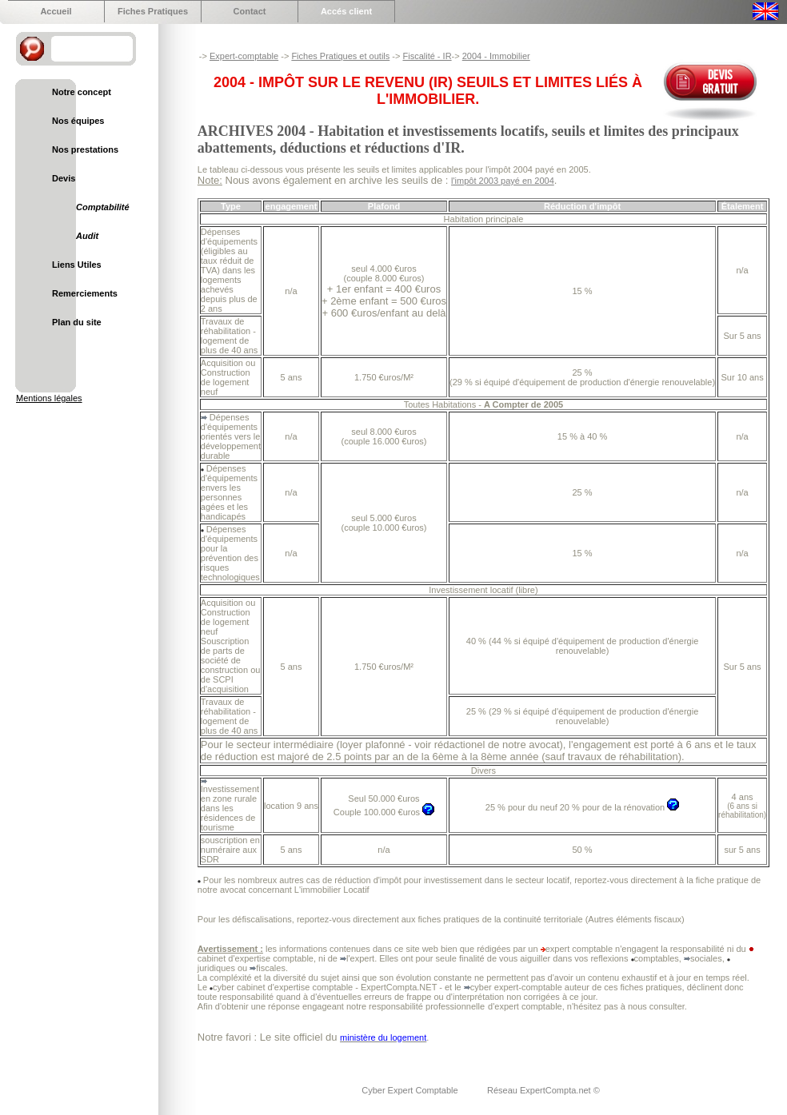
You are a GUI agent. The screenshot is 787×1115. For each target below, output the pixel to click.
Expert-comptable (244, 56)
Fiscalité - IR (426, 56)
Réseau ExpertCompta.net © (543, 1090)
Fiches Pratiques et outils (340, 56)
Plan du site (77, 322)
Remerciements (85, 293)
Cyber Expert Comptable (411, 1090)
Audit (87, 236)
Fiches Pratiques (153, 11)
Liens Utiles (77, 264)
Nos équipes (78, 120)
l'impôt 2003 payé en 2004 (502, 180)
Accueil (55, 11)
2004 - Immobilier (496, 56)
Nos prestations (85, 149)
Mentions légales (49, 398)
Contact (250, 11)
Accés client (346, 11)
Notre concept (81, 92)
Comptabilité (103, 207)
